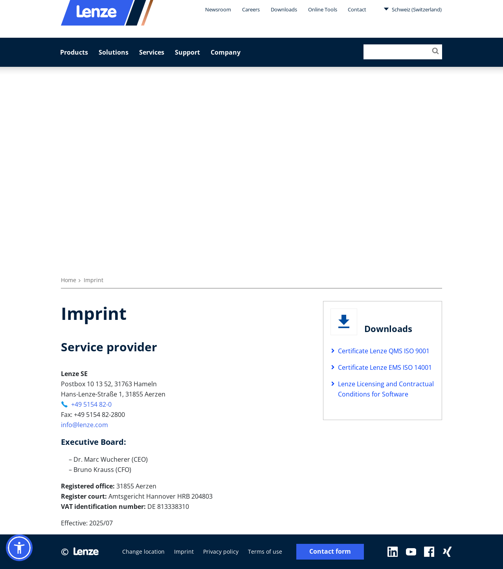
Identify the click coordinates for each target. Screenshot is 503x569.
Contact (357, 9)
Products (74, 52)
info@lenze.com (84, 424)
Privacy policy (221, 551)
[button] (19, 547)
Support (187, 52)
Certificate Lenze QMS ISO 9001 (384, 351)
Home (68, 280)
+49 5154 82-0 (91, 404)
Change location (143, 551)
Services (151, 52)
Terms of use (265, 551)
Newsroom (218, 9)
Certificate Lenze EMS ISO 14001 (385, 367)
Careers (251, 9)
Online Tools (322, 9)
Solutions (114, 52)
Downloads (284, 9)
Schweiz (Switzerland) (413, 9)
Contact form (330, 551)
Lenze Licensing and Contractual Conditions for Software (386, 389)
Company (225, 52)
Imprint (184, 551)
